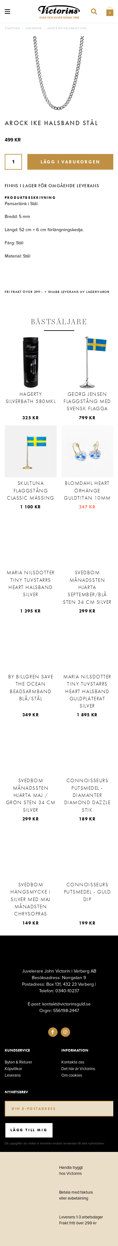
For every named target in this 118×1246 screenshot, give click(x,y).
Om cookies (71, 1075)
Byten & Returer (18, 1062)
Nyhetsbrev (16, 1092)
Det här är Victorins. (78, 1069)
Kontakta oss (72, 1062)
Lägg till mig (28, 1129)
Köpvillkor (13, 1069)
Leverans (13, 1075)
